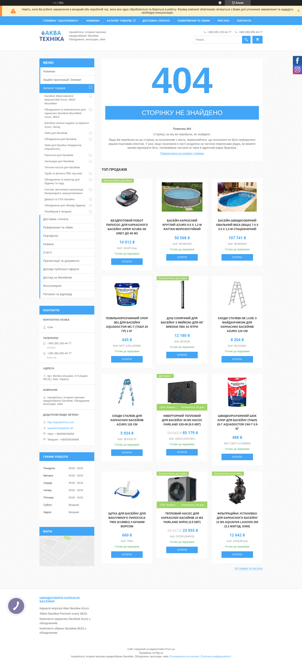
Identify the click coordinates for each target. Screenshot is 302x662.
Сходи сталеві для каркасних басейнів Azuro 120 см (126, 420)
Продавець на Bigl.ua (151, 652)
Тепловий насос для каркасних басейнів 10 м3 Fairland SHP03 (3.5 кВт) (182, 518)
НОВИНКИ (92, 20)
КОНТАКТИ (244, 20)
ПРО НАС (223, 20)
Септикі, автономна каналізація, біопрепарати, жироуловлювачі (64, 191)
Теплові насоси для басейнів (62, 167)
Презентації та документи (61, 260)
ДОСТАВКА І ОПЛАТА (156, 20)
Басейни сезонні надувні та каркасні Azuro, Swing (67, 124)
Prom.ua (170, 649)
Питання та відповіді (57, 294)
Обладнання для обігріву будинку (65, 205)
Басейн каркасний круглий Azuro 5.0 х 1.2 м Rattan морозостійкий (182, 225)
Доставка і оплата (55, 219)
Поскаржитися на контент (184, 656)
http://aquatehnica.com (60, 422)
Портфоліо (50, 235)
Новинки (49, 71)
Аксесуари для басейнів (59, 161)
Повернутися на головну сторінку (182, 153)
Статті (47, 252)
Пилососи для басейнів (59, 155)
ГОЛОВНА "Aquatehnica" (61, 20)
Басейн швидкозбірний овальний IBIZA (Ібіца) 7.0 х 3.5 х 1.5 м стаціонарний (237, 225)
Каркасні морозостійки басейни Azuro (64, 608)
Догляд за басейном (57, 277)
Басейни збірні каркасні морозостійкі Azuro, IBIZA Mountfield (60, 99)
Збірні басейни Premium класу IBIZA (63, 613)
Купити (127, 261)
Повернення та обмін (58, 227)
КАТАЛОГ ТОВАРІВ (119, 20)
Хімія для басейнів (56, 132)
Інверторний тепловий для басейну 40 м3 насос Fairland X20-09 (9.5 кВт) (182, 420)
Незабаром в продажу (58, 211)
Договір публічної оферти (61, 269)
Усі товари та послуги (248, 568)
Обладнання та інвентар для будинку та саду (62, 181)
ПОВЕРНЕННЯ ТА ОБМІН (194, 20)
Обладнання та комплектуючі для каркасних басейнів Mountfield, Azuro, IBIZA (65, 113)
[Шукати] (246, 40)
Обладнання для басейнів (60, 139)
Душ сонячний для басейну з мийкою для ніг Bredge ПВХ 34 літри (182, 322)
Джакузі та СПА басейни (59, 199)
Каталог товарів (54, 88)
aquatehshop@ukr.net (60, 428)
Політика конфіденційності (216, 656)
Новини (48, 244)
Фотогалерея (52, 285)
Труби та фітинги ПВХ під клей (63, 173)
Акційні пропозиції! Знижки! (62, 79)
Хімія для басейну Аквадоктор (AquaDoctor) (63, 147)
